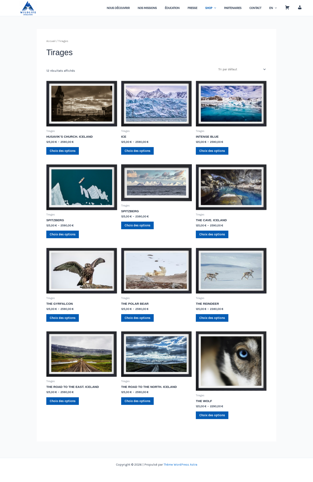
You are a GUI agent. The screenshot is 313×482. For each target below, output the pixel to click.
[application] (223, 8)
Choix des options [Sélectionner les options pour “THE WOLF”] (213, 418)
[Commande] (241, 69)
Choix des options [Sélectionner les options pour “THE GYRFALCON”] (63, 320)
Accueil (51, 41)
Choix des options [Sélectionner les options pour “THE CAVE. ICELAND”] (213, 236)
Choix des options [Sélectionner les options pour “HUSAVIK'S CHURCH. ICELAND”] (63, 151)
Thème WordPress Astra (180, 464)
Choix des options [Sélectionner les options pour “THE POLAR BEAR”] (138, 320)
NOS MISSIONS (160, 8)
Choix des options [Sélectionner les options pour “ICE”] (138, 151)
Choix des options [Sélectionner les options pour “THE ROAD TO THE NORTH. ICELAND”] (138, 404)
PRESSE (203, 8)
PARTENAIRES (240, 8)
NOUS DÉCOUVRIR (133, 8)
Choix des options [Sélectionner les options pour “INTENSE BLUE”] (213, 151)
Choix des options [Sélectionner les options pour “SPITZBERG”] (63, 236)
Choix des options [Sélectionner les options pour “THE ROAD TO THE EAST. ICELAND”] (63, 404)
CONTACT (261, 8)
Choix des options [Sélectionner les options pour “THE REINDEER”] (213, 320)
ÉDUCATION (184, 8)
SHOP (219, 8)
